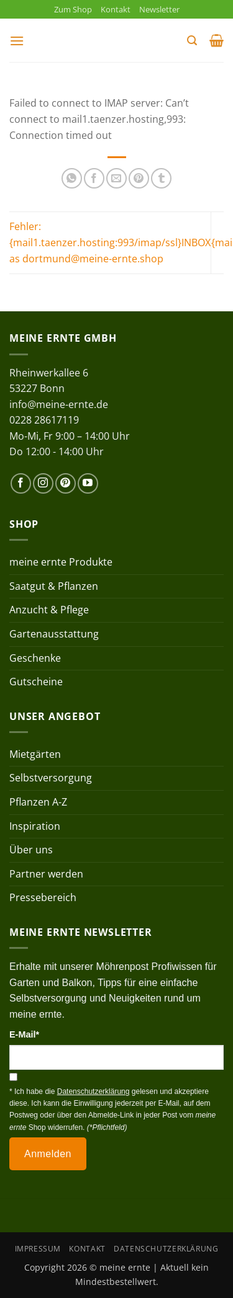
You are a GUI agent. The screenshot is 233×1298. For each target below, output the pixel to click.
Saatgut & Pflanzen (53, 586)
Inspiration (34, 826)
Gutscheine (36, 681)
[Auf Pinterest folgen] (65, 483)
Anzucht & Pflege (49, 609)
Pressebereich (42, 897)
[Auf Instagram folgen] (43, 483)
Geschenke (35, 658)
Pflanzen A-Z (38, 802)
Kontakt (115, 9)
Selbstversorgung (50, 778)
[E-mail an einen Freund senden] (116, 178)
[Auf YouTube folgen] (88, 483)
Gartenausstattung (54, 634)
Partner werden (46, 874)
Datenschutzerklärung (166, 1248)
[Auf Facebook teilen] (94, 178)
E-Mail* (24, 1034)
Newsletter (159, 9)
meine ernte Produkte (60, 562)
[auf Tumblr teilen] (161, 178)
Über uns (31, 849)
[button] (16, 40)
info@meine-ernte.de (58, 404)
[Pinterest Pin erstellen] (139, 178)
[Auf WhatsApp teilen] (72, 178)
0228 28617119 (44, 420)
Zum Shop (73, 9)
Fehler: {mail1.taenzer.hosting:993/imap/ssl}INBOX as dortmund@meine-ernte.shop (110, 242)
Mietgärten (35, 754)
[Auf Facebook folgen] (21, 483)
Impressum (38, 1248)
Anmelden (47, 1154)
